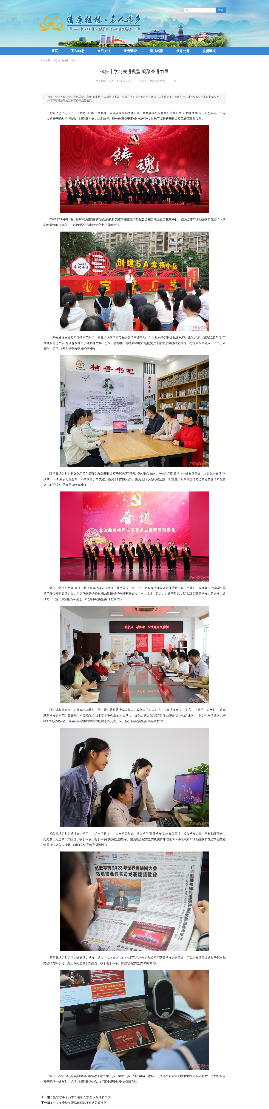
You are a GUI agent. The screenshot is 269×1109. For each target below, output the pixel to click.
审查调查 (130, 51)
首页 (54, 51)
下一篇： (47, 1102)
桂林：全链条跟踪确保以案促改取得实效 (80, 1102)
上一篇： (47, 1097)
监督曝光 (209, 51)
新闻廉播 (63, 60)
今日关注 (104, 51)
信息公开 (183, 51)
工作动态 (77, 51)
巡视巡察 (156, 51)
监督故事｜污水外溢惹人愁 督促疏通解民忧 (82, 1097)
